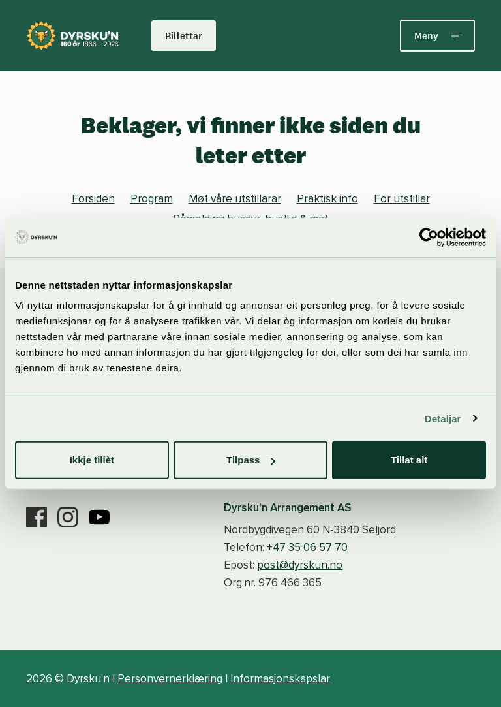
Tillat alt (409, 459)
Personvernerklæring (169, 678)
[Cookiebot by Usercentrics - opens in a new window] (429, 237)
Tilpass (250, 459)
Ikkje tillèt (92, 459)
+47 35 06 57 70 (307, 547)
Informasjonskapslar (280, 678)
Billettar (183, 35)
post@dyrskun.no (299, 565)
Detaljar (443, 418)
